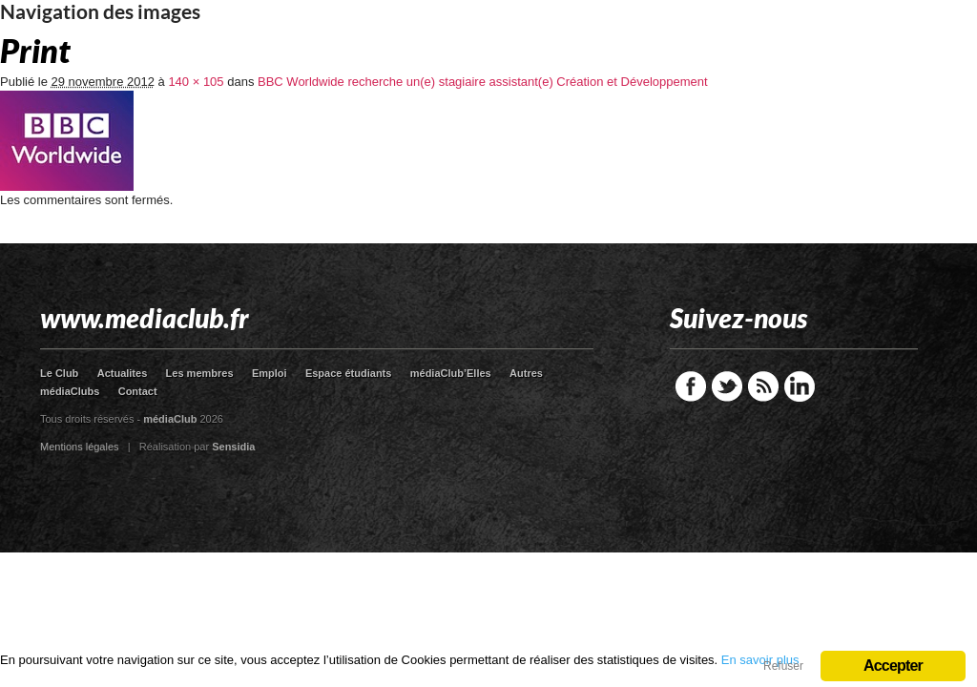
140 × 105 (195, 81)
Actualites (122, 373)
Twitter (727, 386)
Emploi (269, 373)
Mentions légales (79, 446)
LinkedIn (799, 386)
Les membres (200, 373)
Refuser (783, 666)
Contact (137, 391)
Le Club (59, 373)
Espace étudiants (348, 373)
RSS (763, 386)
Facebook (691, 386)
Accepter (893, 665)
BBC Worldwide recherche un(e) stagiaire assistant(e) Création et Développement (483, 81)
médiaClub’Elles (450, 373)
